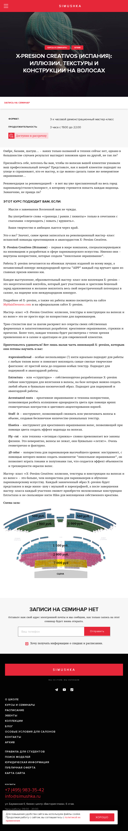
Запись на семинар (17, 102)
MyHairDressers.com (17, 304)
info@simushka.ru (22, 796)
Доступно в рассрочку (31, 135)
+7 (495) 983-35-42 (24, 790)
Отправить (98, 631)
